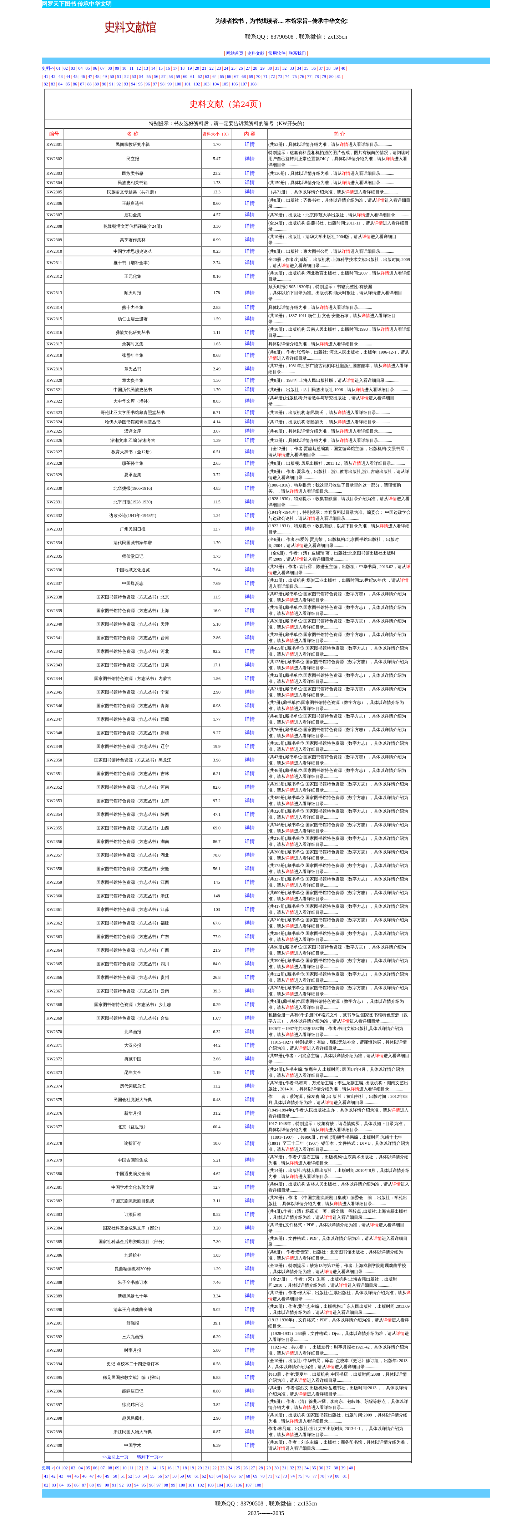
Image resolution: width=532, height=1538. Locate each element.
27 (248, 68)
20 (197, 68)
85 (68, 84)
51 (119, 76)
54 (141, 76)
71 (265, 76)
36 (313, 68)
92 (118, 84)
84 (60, 84)
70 (258, 76)
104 (215, 84)
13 (146, 68)
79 (324, 76)
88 (89, 84)
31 (277, 68)
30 (270, 68)
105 (225, 84)
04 (80, 68)
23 (219, 68)
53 (134, 76)
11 (132, 68)
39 (336, 68)
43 (61, 76)
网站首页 (233, 53)
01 (59, 68)
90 (104, 84)
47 (90, 76)
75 (295, 76)
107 (244, 84)
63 (207, 76)
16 (168, 68)
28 (255, 68)
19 (190, 68)
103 (206, 84)
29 (262, 68)
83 (53, 84)
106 (234, 84)
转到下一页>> (150, 1456)
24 (226, 68)
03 (73, 68)
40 (343, 68)
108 (253, 84)
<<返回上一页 (115, 1456)
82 (46, 84)
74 (287, 76)
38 (328, 68)
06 (95, 68)
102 (197, 84)
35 (306, 68)
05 (88, 68)
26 (240, 68)
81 (338, 76)
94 (133, 84)
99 (169, 84)
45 (75, 76)
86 (75, 84)
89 (97, 84)
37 (321, 68)
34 (299, 68)
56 (156, 76)
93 (126, 84)
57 (163, 76)
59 (178, 76)
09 (117, 68)
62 (200, 76)
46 (83, 76)
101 (187, 84)
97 (155, 84)
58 (170, 76)
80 (331, 76)
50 (112, 76)
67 (236, 76)
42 (53, 76)
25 (233, 68)
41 (46, 76)
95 (140, 84)
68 (244, 76)
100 (178, 84)
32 (284, 68)
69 (251, 76)
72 (273, 76)
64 (214, 76)
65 (222, 76)
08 (110, 68)
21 (204, 68)
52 (126, 76)
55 (149, 76)
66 (229, 76)
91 (111, 84)
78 (316, 76)
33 (292, 68)
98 (162, 84)
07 (103, 68)
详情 (250, 144)
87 (82, 84)
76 (302, 76)
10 (124, 68)
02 (65, 68)
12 (139, 68)
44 (68, 76)
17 (175, 68)
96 (148, 84)
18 (182, 68)
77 (310, 76)
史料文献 (255, 53)
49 (104, 76)
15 (160, 68)
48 (97, 76)
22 (211, 68)
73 (280, 76)
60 (185, 76)
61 (193, 76)
